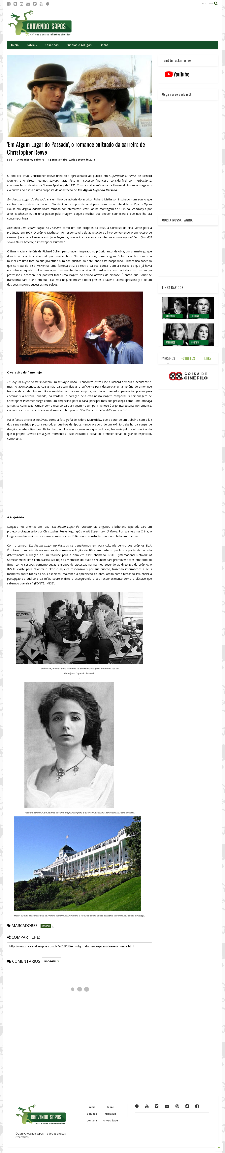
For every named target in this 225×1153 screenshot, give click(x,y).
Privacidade (110, 1120)
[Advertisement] (145, 24)
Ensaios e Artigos (79, 45)
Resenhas (52, 45)
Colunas (92, 1113)
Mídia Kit (110, 1113)
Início (15, 45)
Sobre (32, 45)
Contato (92, 1120)
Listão (104, 45)
